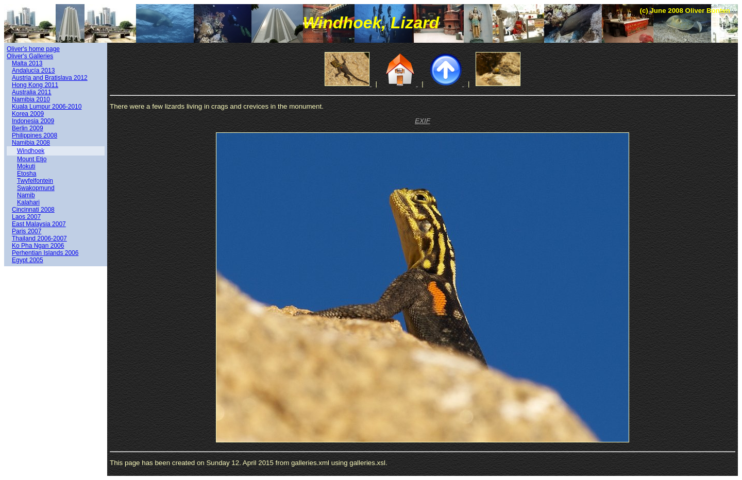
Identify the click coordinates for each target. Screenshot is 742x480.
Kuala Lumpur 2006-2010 (46, 106)
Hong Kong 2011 (35, 85)
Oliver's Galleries (30, 56)
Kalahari (28, 202)
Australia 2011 (32, 92)
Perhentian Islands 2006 (45, 252)
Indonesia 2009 (33, 121)
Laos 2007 (26, 216)
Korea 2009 (28, 113)
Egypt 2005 (27, 260)
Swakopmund (36, 188)
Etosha (26, 173)
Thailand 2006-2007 (39, 238)
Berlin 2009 (27, 128)
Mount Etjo (31, 159)
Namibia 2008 (31, 142)
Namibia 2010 (31, 99)
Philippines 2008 (34, 135)
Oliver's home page (33, 49)
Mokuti (26, 166)
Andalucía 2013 (33, 70)
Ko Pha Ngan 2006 (38, 245)
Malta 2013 (27, 63)
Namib (26, 195)
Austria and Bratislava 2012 (50, 77)
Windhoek (30, 151)
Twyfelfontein (35, 180)
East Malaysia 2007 (39, 224)
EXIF (422, 121)
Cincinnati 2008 (33, 209)
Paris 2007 (26, 231)
